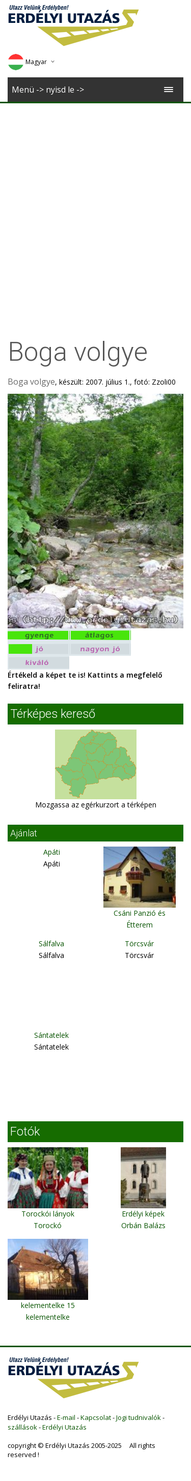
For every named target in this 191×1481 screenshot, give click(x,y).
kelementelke (48, 1317)
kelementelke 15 (48, 1305)
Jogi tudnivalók (138, 1417)
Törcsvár (139, 943)
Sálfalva (51, 943)
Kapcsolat (95, 1417)
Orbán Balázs (143, 1225)
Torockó (48, 1225)
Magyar (27, 61)
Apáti (51, 852)
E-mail (66, 1417)
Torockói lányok (47, 1213)
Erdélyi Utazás (64, 1427)
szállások (22, 1427)
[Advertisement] (95, 203)
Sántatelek (51, 1035)
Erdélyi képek (143, 1213)
